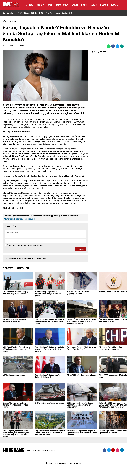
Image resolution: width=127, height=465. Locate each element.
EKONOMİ (40, 5)
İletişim (49, 463)
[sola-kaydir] (15, 13)
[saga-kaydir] (16, 13)
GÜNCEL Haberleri (9, 21)
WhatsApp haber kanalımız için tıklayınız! (19, 219)
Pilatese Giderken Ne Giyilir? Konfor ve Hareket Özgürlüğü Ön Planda (45, 15)
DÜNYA (84, 5)
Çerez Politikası (75, 463)
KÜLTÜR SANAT (62, 5)
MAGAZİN (104, 5)
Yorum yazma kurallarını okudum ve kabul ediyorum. (25, 245)
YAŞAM (75, 5)
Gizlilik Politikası (60, 463)
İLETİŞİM (114, 5)
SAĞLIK (94, 5)
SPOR (50, 5)
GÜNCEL (29, 5)
